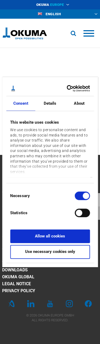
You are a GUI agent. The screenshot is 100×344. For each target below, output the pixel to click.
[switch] (78, 212)
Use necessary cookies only (50, 251)
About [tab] (79, 103)
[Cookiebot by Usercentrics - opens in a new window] (68, 88)
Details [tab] (50, 103)
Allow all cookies (50, 236)
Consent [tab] (20, 103)
